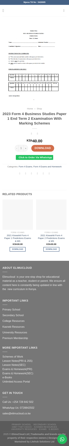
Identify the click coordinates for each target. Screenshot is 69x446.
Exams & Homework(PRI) (17, 369)
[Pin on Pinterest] (43, 174)
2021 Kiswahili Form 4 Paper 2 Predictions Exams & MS (51, 238)
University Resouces (24, 429)
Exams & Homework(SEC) (17, 373)
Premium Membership (15, 338)
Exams (42, 429)
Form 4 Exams (25, 166)
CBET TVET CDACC (22, 427)
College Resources (13, 321)
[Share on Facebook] (25, 174)
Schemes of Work (12, 356)
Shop (39, 108)
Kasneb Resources (13, 326)
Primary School (11, 309)
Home (30, 108)
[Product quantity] (21, 148)
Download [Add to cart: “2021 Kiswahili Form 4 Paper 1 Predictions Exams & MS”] (17, 249)
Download (43, 148)
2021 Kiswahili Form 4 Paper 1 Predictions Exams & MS (17, 238)
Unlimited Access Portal (16, 381)
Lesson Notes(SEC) (13, 365)
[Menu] (4, 10)
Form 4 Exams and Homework (47, 166)
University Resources (14, 332)
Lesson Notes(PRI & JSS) (17, 360)
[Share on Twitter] (31, 174)
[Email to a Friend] (37, 174)
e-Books (7, 377)
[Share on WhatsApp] (20, 174)
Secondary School (13, 315)
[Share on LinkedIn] (49, 174)
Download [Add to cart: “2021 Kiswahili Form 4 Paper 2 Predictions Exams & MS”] (51, 249)
